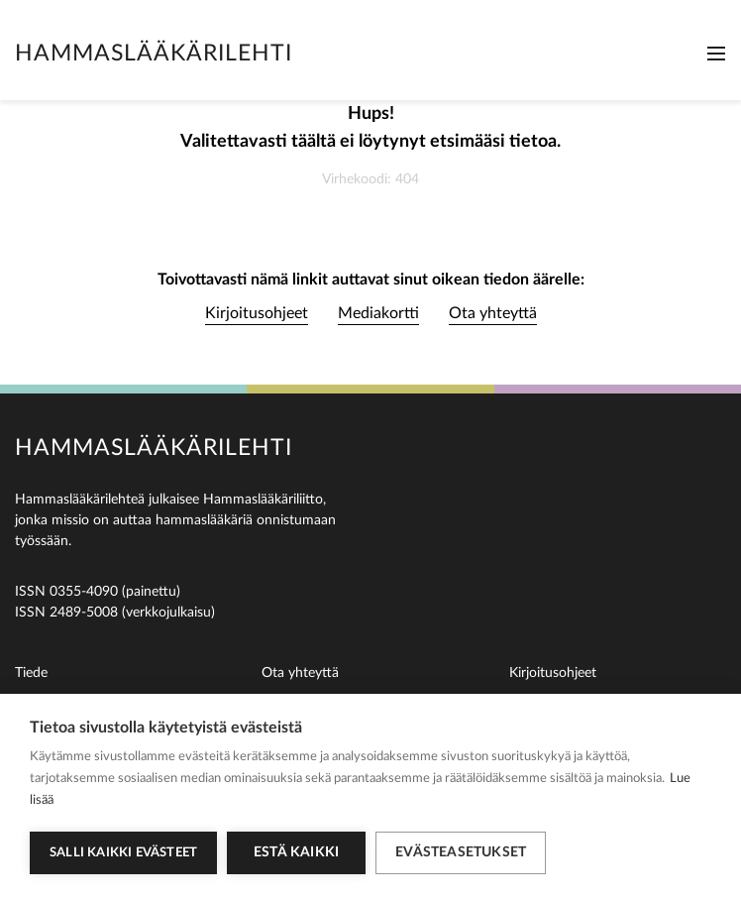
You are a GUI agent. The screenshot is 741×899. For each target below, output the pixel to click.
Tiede (31, 673)
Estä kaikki (296, 852)
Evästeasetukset (460, 852)
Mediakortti (378, 313)
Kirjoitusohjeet (256, 313)
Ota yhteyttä (493, 313)
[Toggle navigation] (716, 53)
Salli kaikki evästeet (123, 852)
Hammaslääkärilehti (153, 53)
